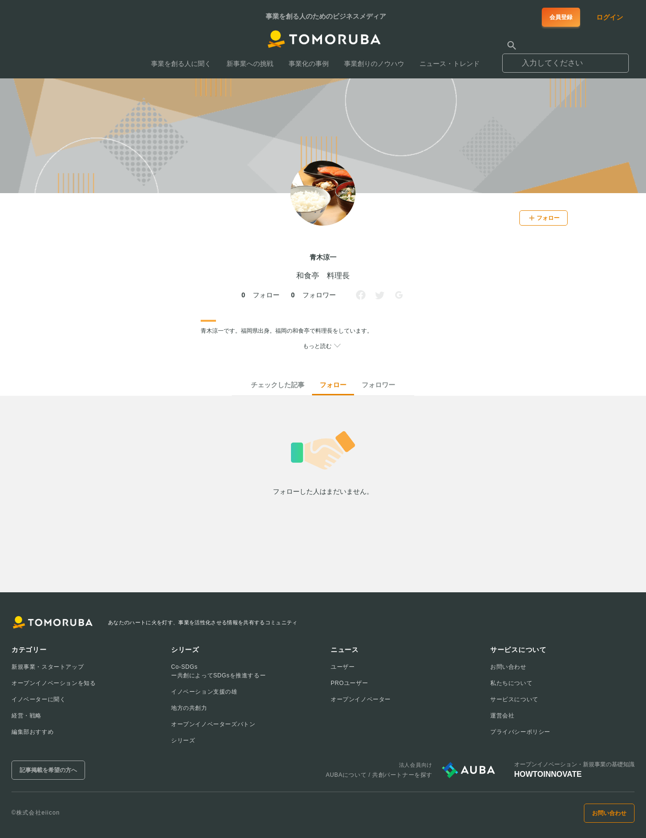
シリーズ (183, 740)
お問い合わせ (508, 667)
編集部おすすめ (32, 732)
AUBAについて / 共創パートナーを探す (379, 775)
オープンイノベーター (361, 699)
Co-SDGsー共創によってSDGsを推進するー (218, 671)
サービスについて (514, 699)
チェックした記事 (277, 385)
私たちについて (511, 683)
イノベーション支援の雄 (204, 691)
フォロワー (378, 385)
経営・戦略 (26, 715)
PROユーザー (349, 683)
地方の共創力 (189, 708)
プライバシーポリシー (520, 732)
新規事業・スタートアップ (47, 667)
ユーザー (343, 667)
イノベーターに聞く (38, 699)
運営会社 (502, 715)
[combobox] (565, 59)
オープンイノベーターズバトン (213, 724)
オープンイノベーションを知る (53, 683)
